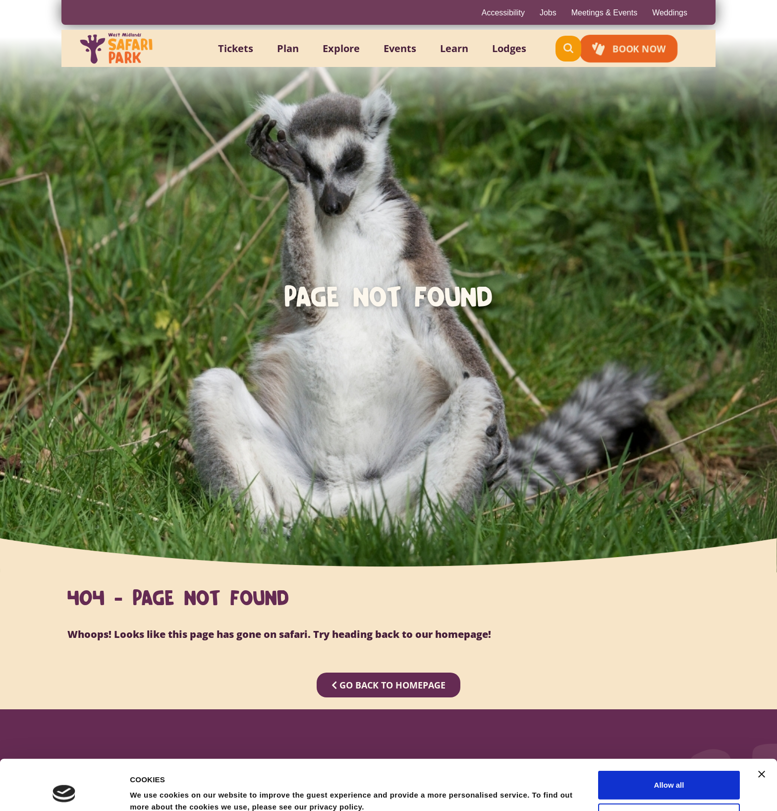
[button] (247, 48)
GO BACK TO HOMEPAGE (388, 685)
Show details (520, 791)
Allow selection (669, 770)
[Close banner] (761, 726)
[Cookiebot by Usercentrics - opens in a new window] (64, 791)
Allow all (669, 737)
